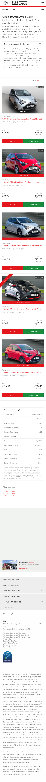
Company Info (9, 614)
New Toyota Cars (11, 579)
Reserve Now (33, 141)
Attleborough (26, 562)
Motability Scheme (12, 602)
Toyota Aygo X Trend (5, 493)
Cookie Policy (7, 647)
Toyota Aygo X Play (14, 493)
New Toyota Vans (11, 585)
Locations (8, 607)
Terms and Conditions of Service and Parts (16, 637)
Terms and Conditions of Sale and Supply (16, 635)
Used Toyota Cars (11, 591)
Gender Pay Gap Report (10, 641)
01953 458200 (23, 568)
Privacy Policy (7, 639)
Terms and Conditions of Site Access (14, 633)
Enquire (12, 141)
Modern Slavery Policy (10, 643)
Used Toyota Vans (11, 596)
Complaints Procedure (10, 645)
